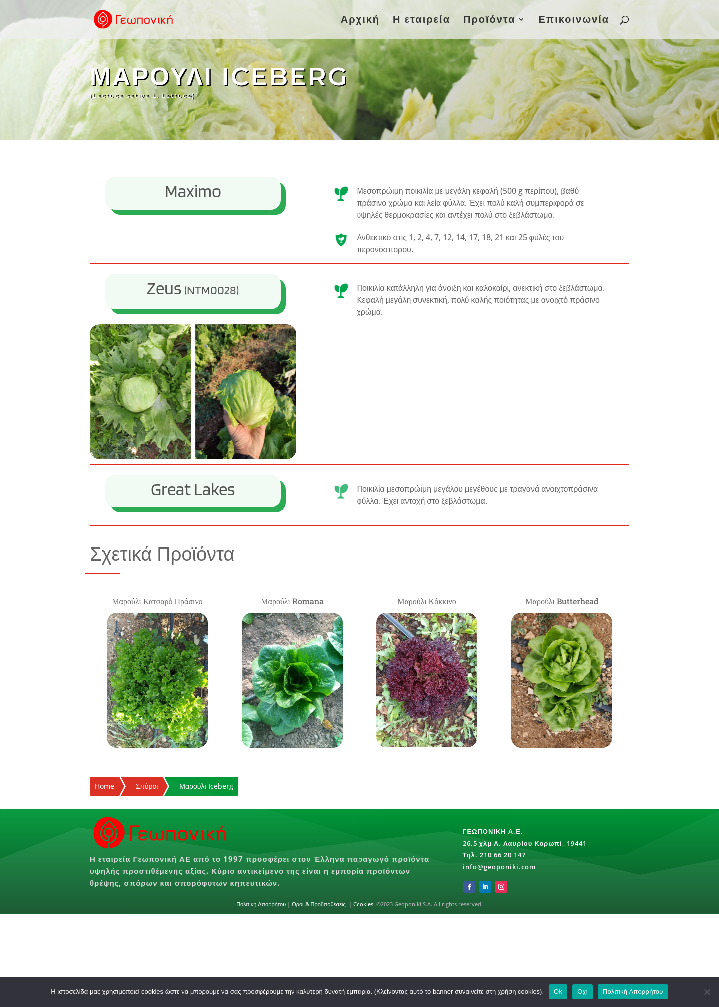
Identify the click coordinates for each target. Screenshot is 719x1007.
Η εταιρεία (421, 21)
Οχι (582, 991)
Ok (558, 991)
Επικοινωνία (574, 21)
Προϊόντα (489, 21)
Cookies (363, 904)
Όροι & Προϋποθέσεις (319, 904)
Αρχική (360, 21)
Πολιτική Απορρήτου (261, 904)
